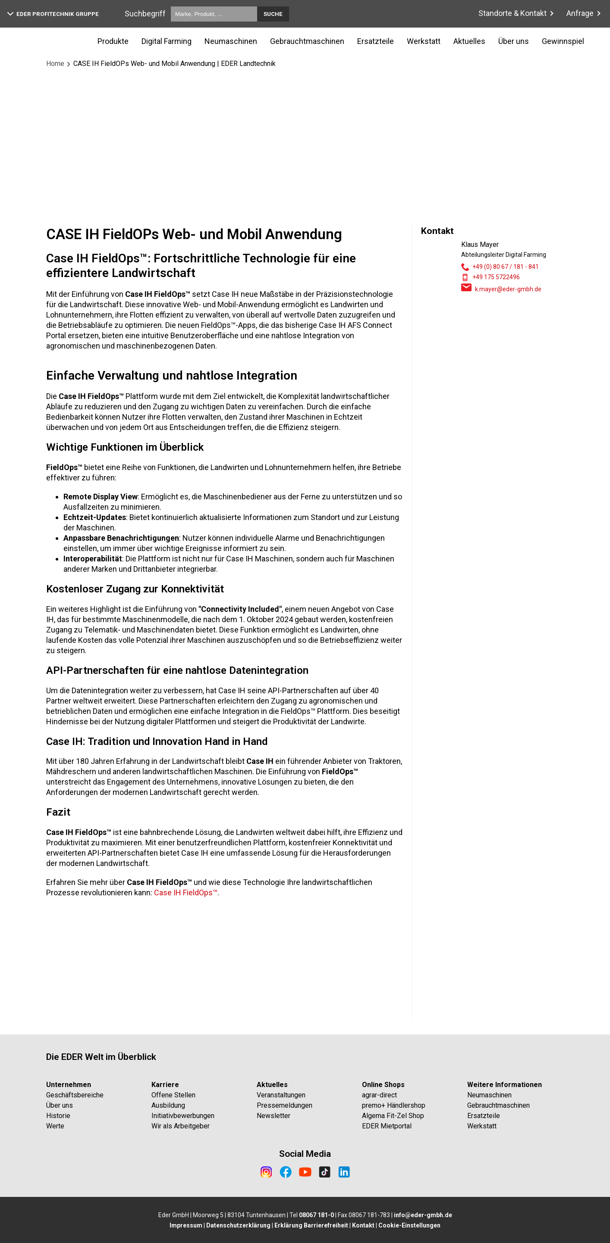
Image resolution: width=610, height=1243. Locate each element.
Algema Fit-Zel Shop (393, 1116)
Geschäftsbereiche (75, 1095)
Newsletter (273, 1116)
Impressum (186, 1225)
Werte (55, 1126)
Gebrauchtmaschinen (307, 41)
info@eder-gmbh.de (423, 1215)
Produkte (113, 41)
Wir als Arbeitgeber (180, 1126)
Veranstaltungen (281, 1095)
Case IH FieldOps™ (185, 1011)
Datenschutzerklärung (238, 1225)
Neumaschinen (230, 41)
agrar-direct (379, 1095)
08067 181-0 (316, 1215)
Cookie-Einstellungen (409, 1225)
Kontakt (363, 1225)
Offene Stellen (173, 1095)
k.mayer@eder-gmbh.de (508, 289)
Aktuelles (469, 41)
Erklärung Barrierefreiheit (311, 1225)
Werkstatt (423, 41)
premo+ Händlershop (393, 1105)
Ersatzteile (375, 41)
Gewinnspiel (563, 41)
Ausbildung (168, 1105)
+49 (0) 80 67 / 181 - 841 (505, 266)
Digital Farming (166, 41)
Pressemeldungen (284, 1105)
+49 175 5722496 (496, 277)
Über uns (513, 41)
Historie (58, 1116)
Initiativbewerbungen (182, 1116)
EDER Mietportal (387, 1126)
